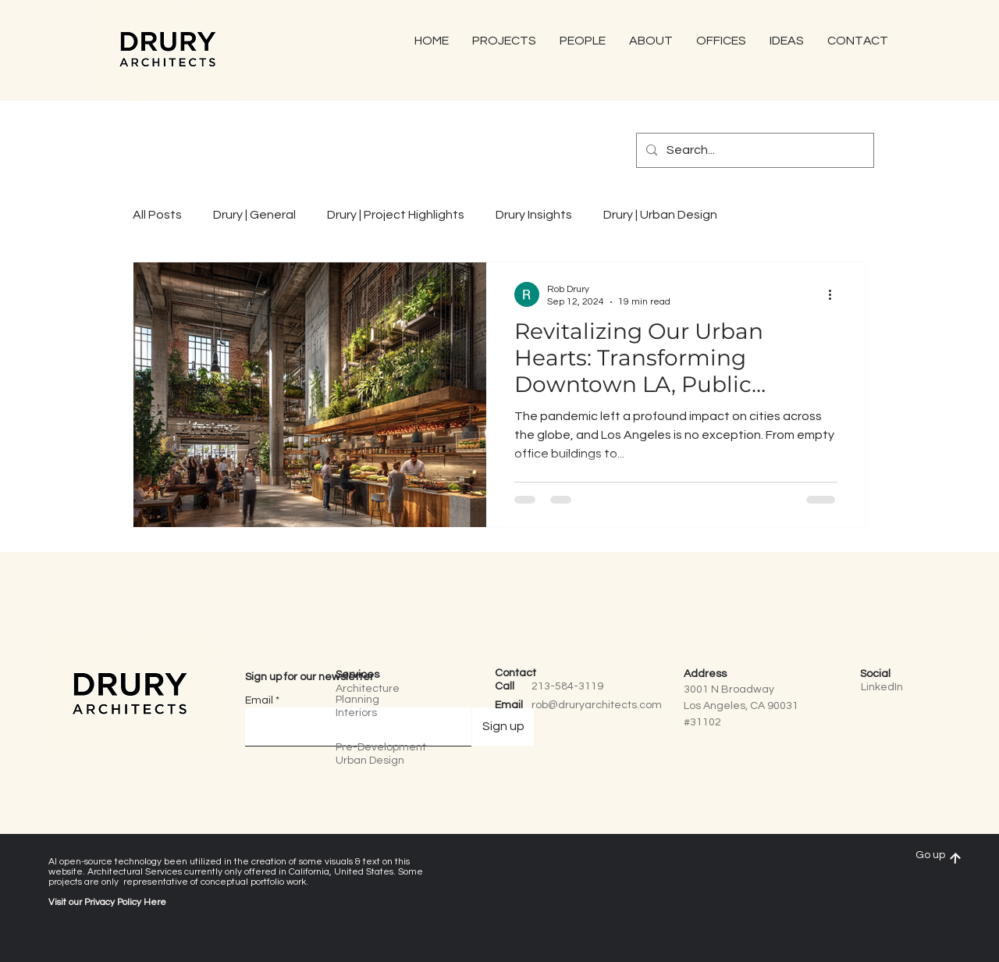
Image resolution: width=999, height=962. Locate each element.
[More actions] (835, 294)
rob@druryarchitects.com (596, 705)
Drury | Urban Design (660, 214)
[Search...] (754, 150)
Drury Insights (534, 214)
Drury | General (254, 214)
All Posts (157, 214)
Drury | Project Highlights (395, 214)
